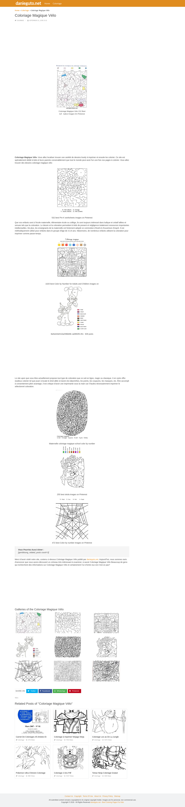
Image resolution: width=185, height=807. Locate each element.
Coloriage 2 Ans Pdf (62, 773)
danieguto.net (29, 3)
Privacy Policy (108, 796)
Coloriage (57, 3)
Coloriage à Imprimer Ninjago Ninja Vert (71, 737)
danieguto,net (92, 559)
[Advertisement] (72, 43)
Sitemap (117, 796)
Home (48, 3)
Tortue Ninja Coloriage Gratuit (105, 773)
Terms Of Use (88, 796)
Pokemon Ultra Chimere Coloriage (30, 773)
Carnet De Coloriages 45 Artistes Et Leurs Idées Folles (39, 737)
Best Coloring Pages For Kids (113, 802)
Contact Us (69, 796)
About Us (97, 796)
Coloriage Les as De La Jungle (105, 737)
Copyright (77, 796)
